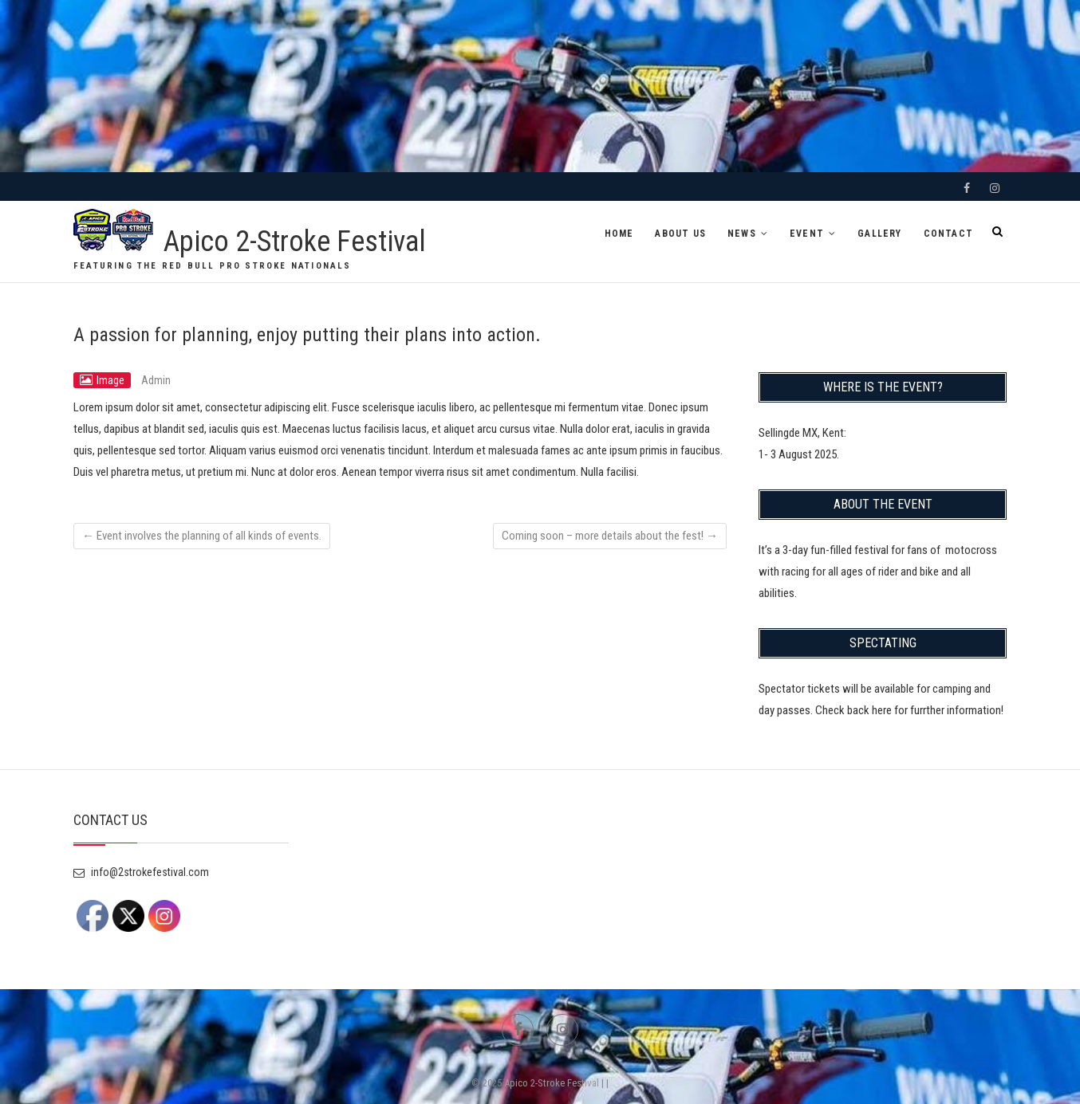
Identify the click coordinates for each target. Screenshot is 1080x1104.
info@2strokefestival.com (141, 872)
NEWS (741, 233)
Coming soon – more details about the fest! (610, 535)
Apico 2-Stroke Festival (295, 241)
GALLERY (879, 233)
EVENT (807, 233)
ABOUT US (680, 233)
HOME (619, 233)
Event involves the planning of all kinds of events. (201, 535)
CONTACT (948, 233)
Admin (156, 380)
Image (110, 380)
